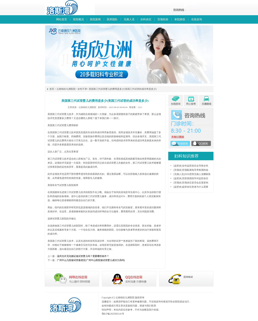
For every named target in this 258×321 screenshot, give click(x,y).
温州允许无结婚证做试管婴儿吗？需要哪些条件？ (83, 256)
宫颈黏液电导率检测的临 (195, 170)
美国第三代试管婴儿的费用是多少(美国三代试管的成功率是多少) (122, 89)
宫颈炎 (177, 170)
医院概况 (78, 19)
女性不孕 (82, 89)
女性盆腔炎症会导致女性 (195, 165)
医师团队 (112, 19)
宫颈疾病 (162, 19)
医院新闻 (95, 19)
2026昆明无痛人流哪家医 (198, 174)
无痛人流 (129, 19)
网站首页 (61, 19)
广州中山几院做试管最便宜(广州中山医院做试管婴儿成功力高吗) (91, 260)
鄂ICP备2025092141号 (113, 314)
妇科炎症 (146, 19)
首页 (51, 89)
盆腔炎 (177, 165)
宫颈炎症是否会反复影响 (195, 182)
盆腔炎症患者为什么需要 (195, 187)
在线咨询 (196, 19)
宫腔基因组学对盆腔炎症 (195, 178)
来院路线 (179, 19)
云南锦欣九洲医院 (66, 89)
